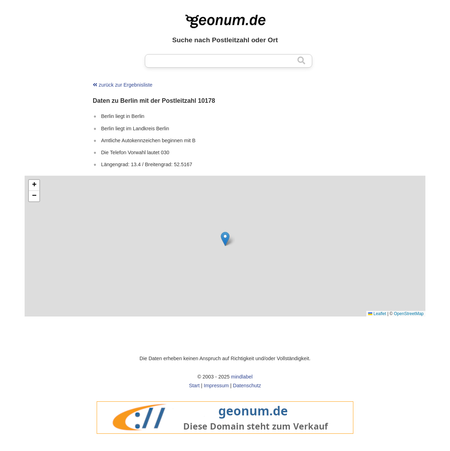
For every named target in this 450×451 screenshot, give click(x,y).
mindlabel (242, 377)
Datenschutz (247, 385)
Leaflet (377, 313)
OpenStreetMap (409, 313)
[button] (225, 239)
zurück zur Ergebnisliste (123, 85)
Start (194, 385)
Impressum (216, 385)
